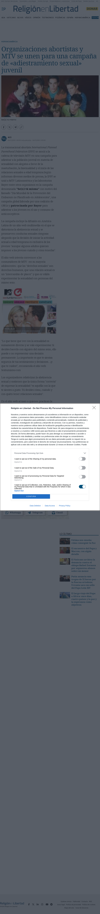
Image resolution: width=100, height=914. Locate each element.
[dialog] (50, 457)
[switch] (82, 459)
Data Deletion (35, 506)
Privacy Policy (64, 506)
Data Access (50, 506)
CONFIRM (31, 496)
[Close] (94, 408)
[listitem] (50, 453)
